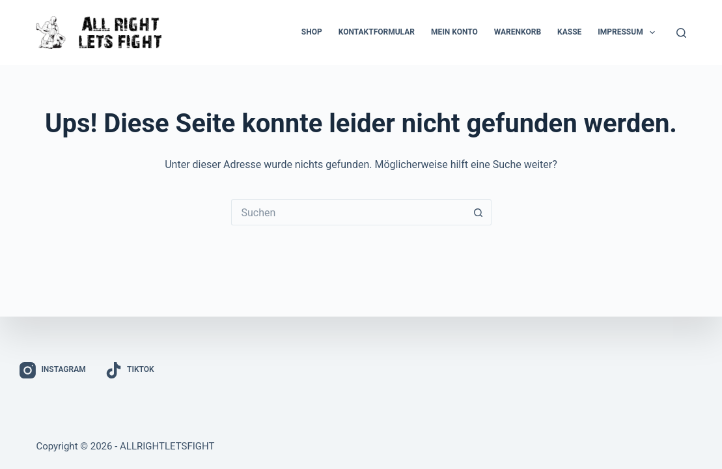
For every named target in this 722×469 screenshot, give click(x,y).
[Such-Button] (478, 212)
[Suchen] (681, 33)
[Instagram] (53, 370)
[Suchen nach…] (348, 212)
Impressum (629, 32)
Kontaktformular (377, 31)
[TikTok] (129, 370)
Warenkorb (517, 31)
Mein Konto (454, 31)
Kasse (569, 31)
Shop (311, 31)
